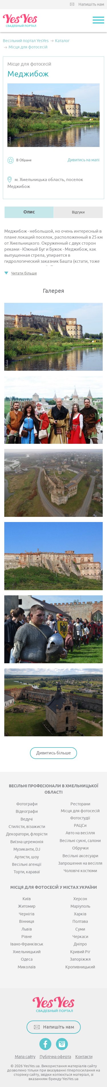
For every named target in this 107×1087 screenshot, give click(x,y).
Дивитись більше (53, 753)
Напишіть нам (91, 4)
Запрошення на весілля (80, 863)
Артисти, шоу (27, 857)
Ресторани (80, 804)
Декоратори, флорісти (26, 834)
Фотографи (26, 804)
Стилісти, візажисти (27, 826)
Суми (80, 929)
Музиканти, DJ (26, 849)
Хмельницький (27, 951)
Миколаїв (27, 967)
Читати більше (24, 273)
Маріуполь (80, 906)
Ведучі (27, 819)
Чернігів (27, 914)
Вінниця (26, 921)
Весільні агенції (26, 864)
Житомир (26, 906)
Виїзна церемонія (26, 841)
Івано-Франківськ (26, 944)
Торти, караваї (27, 872)
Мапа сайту (25, 1056)
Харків (80, 914)
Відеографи (27, 811)
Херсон (80, 898)
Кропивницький (80, 967)
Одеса (27, 959)
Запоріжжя (80, 959)
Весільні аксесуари (80, 855)
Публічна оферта (55, 1056)
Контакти (83, 1056)
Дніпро (80, 944)
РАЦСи (80, 825)
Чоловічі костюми (80, 870)
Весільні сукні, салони (80, 840)
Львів (26, 929)
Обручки (80, 848)
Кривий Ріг (80, 951)
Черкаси (80, 936)
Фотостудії (80, 818)
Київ (27, 898)
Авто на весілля (80, 833)
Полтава (80, 921)
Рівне (26, 936)
